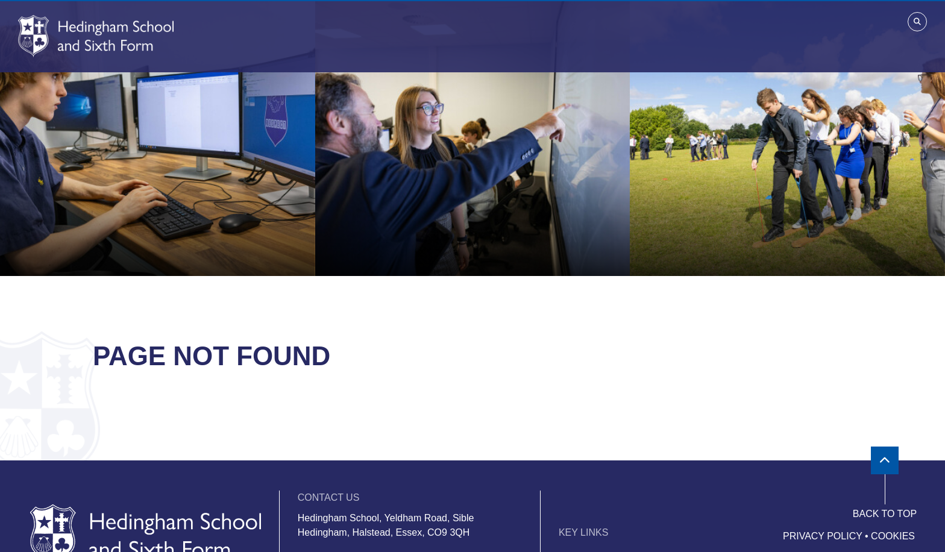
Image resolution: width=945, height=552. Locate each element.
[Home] (96, 36)
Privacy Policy (822, 536)
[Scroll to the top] (885, 460)
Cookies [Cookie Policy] (893, 536)
